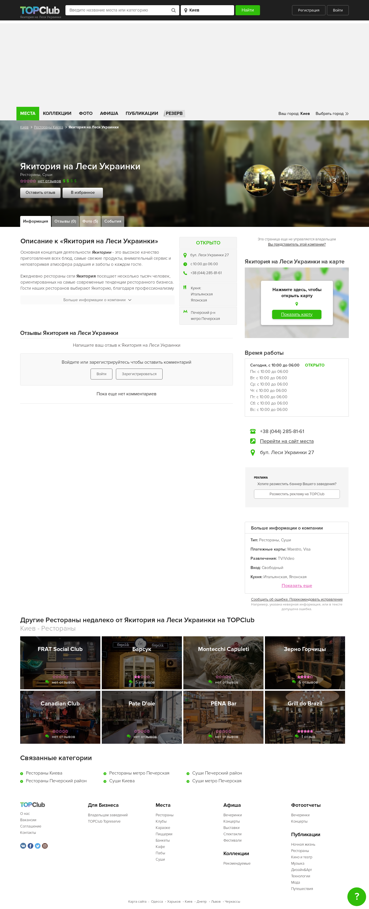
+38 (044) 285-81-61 (206, 273)
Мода (295, 882)
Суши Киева (122, 781)
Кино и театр (301, 857)
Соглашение (30, 826)
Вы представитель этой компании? (297, 244)
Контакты (28, 832)
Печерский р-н (203, 312)
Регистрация (308, 10)
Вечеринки (232, 815)
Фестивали (232, 840)
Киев (24, 127)
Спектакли (232, 834)
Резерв (174, 113)
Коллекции (57, 113)
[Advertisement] (184, 63)
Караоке (163, 827)
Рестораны (30, 174)
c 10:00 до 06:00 (204, 264)
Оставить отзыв (40, 192)
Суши (47, 174)
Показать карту (296, 314)
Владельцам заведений (108, 815)
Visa (306, 549)
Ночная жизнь (303, 844)
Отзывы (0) (65, 221)
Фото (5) (90, 221)
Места (27, 113)
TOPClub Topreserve (104, 821)
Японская (199, 300)
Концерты (231, 821)
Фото (86, 113)
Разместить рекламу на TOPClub (297, 494)
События (112, 221)
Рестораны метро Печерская (139, 773)
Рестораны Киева (48, 127)
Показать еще (297, 586)
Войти (338, 10)
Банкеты (163, 840)
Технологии (300, 876)
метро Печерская (205, 318)
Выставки (231, 827)
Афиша (109, 113)
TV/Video (286, 558)
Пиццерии (164, 834)
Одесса (157, 901)
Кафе (160, 847)
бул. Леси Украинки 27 (209, 255)
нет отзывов (49, 181)
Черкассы (232, 901)
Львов (216, 901)
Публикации (142, 113)
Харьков (173, 901)
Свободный (272, 567)
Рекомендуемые (237, 863)
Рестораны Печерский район (56, 781)
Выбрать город (330, 113)
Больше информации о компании (97, 299)
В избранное (83, 192)
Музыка (297, 863)
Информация (35, 221)
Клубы (161, 821)
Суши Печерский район (217, 773)
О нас (25, 813)
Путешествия (302, 889)
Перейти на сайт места (287, 441)
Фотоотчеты (306, 805)
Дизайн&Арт (301, 870)
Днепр (202, 901)
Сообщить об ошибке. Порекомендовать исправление (297, 599)
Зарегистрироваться (139, 374)
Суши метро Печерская (217, 781)
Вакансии (28, 820)
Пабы (160, 853)
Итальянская (202, 294)
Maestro (294, 549)
